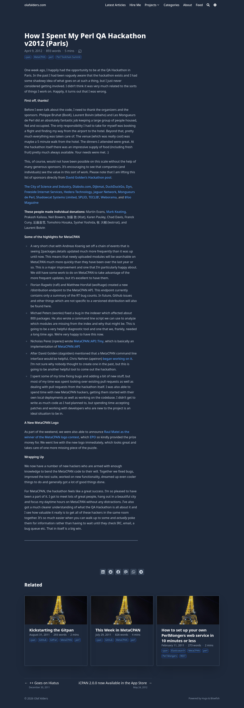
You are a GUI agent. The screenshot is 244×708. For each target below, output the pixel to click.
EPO (93, 437)
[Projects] (150, 5)
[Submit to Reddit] (111, 572)
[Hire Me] (135, 5)
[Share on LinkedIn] (103, 572)
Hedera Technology (78, 192)
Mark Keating (116, 212)
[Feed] (199, 5)
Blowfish (215, 698)
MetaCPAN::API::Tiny (89, 341)
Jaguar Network (104, 192)
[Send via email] (126, 572)
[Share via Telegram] (141, 572)
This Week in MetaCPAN (118, 630)
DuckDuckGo (115, 186)
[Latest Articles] (115, 5)
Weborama (109, 197)
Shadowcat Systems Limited (56, 197)
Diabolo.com (82, 186)
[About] (187, 5)
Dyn (129, 186)
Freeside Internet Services (43, 192)
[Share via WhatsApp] (133, 572)
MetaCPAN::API (69, 346)
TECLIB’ (94, 197)
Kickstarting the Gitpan (51, 630)
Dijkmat (98, 186)
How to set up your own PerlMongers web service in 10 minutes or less (187, 635)
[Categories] (171, 5)
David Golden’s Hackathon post (88, 177)
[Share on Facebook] (118, 572)
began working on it (117, 359)
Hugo (205, 698)
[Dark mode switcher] (215, 4)
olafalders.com (35, 5)
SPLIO (82, 197)
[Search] (208, 4)
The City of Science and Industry (47, 186)
